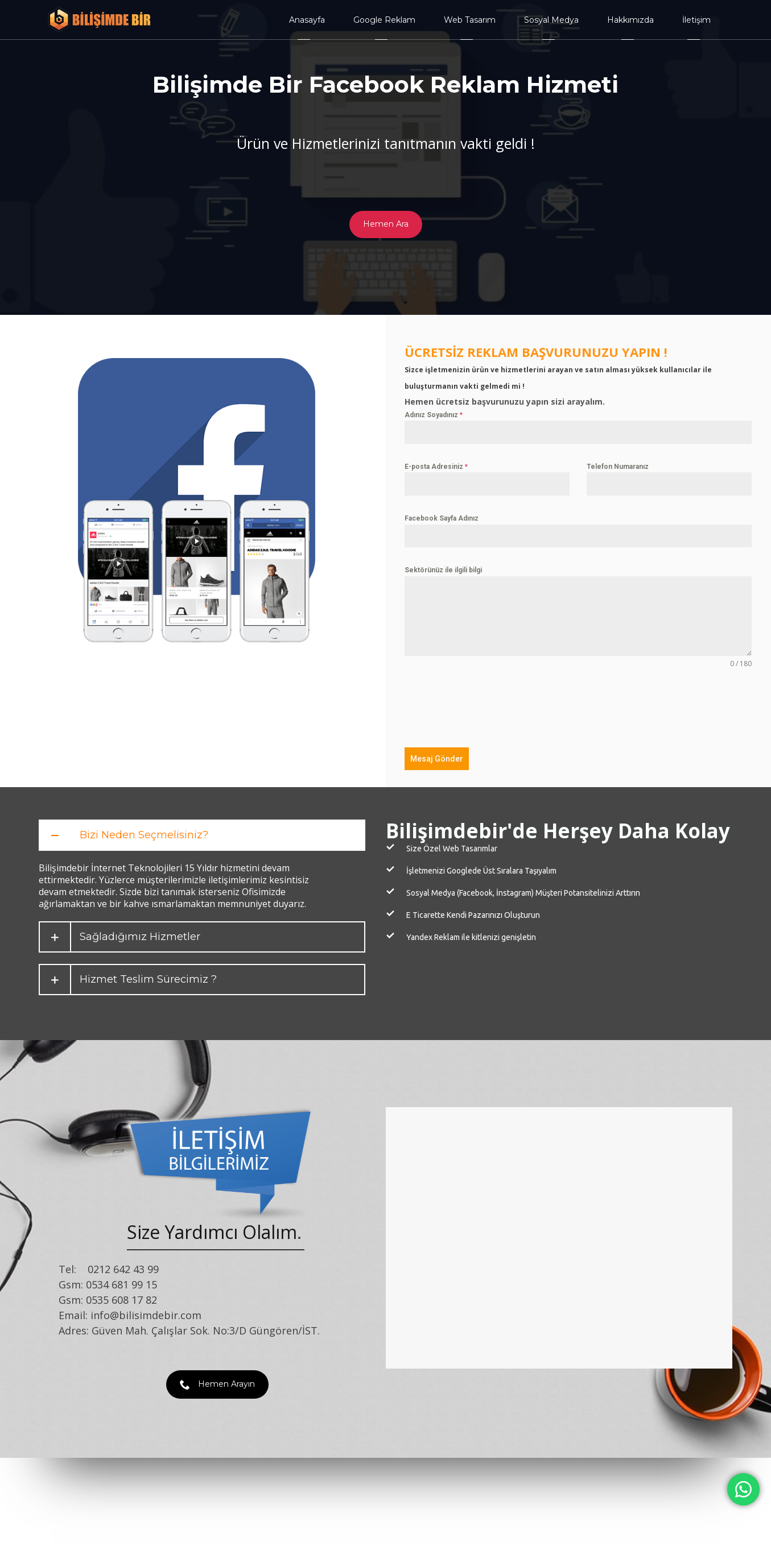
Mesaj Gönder (436, 758)
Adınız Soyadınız (434, 415)
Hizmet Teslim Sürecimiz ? (148, 980)
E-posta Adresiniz (436, 467)
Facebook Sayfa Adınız (442, 518)
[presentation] (491, 708)
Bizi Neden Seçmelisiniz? (144, 835)
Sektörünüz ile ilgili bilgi (443, 570)
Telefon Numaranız (618, 467)
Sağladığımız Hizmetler (140, 937)
